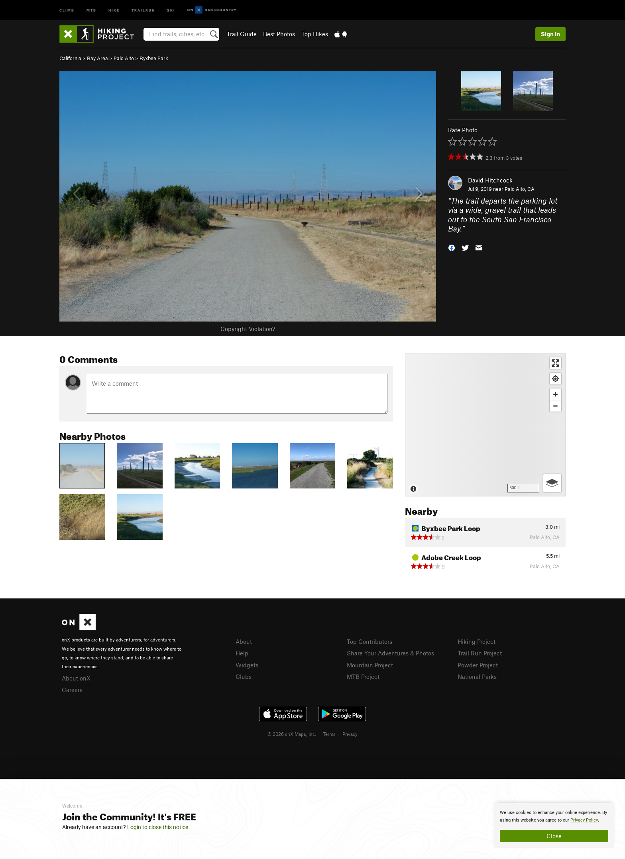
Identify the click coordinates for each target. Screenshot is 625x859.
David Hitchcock (490, 180)
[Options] (552, 483)
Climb (67, 9)
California (70, 58)
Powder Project (478, 665)
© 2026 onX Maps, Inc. (291, 734)
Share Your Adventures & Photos (390, 653)
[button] (451, 247)
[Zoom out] (555, 406)
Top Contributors (369, 641)
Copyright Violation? (247, 328)
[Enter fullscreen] (555, 363)
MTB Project (363, 676)
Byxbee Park (154, 58)
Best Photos (279, 33)
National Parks (477, 676)
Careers (72, 689)
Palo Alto (124, 58)
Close (554, 835)
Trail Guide (242, 33)
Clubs (244, 676)
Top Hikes (314, 33)
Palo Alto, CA (520, 189)
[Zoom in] (555, 394)
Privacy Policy (584, 820)
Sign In (550, 33)
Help (242, 653)
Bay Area (97, 58)
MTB (91, 9)
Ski (171, 9)
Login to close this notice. (158, 827)
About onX (76, 678)
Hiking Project (476, 641)
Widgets (247, 665)
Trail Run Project (480, 653)
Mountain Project (370, 665)
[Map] (485, 424)
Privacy (350, 734)
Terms (329, 734)
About (244, 641)
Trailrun (143, 9)
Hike (114, 9)
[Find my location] (555, 378)
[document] (554, 825)
